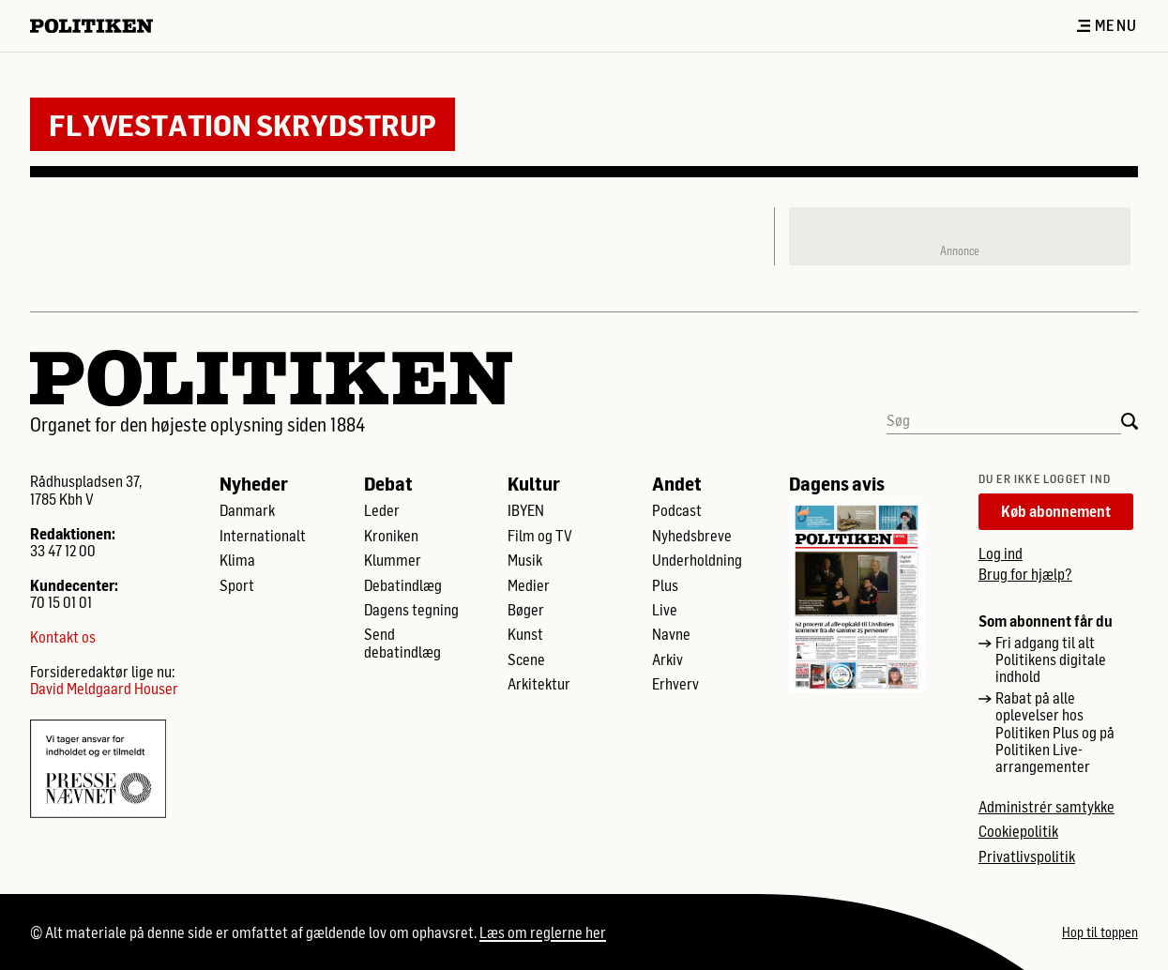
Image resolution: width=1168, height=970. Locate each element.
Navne (671, 634)
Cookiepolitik (1018, 831)
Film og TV (540, 535)
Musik (525, 560)
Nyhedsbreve (692, 535)
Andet (677, 483)
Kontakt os (63, 637)
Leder (382, 510)
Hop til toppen (1100, 932)
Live (664, 609)
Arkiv (667, 659)
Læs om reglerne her (542, 932)
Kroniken (391, 535)
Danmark (247, 510)
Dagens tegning (411, 609)
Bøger (526, 609)
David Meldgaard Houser (104, 688)
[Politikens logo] (99, 26)
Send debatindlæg (402, 642)
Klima (237, 560)
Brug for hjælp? (1025, 574)
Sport (237, 585)
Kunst (525, 634)
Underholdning (697, 560)
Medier (529, 585)
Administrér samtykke (1046, 806)
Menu (1107, 25)
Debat (388, 483)
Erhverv (675, 683)
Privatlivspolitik (1026, 856)
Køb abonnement (1056, 511)
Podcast (677, 510)
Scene (526, 659)
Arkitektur (539, 683)
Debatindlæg (403, 585)
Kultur (534, 483)
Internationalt (263, 535)
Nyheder (254, 483)
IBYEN (526, 510)
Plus (665, 585)
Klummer (392, 560)
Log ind (1000, 553)
